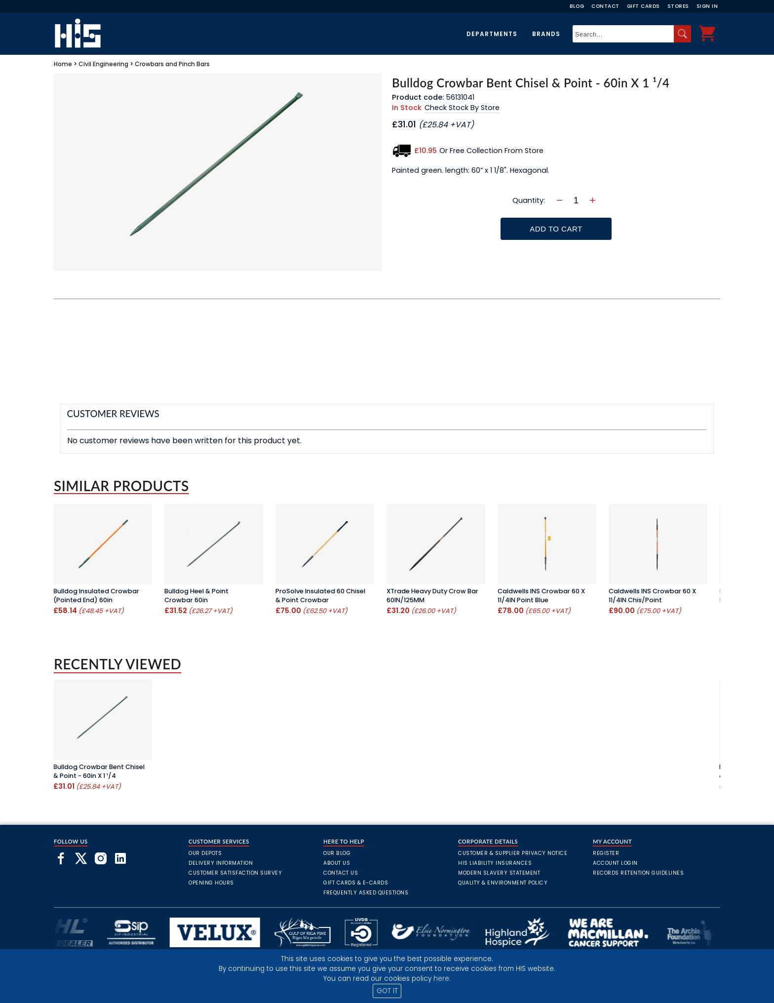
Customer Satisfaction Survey (235, 873)
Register (606, 853)
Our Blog (336, 853)
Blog (577, 6)
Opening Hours (211, 883)
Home (63, 64)
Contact (605, 6)
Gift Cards (643, 6)
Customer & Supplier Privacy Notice (512, 853)
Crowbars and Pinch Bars (172, 64)
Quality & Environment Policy (502, 883)
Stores (678, 6)
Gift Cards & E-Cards (355, 883)
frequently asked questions (365, 892)
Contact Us (340, 873)
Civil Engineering (103, 64)
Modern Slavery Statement (499, 873)
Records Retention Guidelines (638, 873)
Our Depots (205, 853)
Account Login (615, 863)
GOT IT (387, 991)
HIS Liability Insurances (495, 863)
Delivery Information (221, 863)
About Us (336, 863)
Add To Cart (556, 229)
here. (442, 978)
